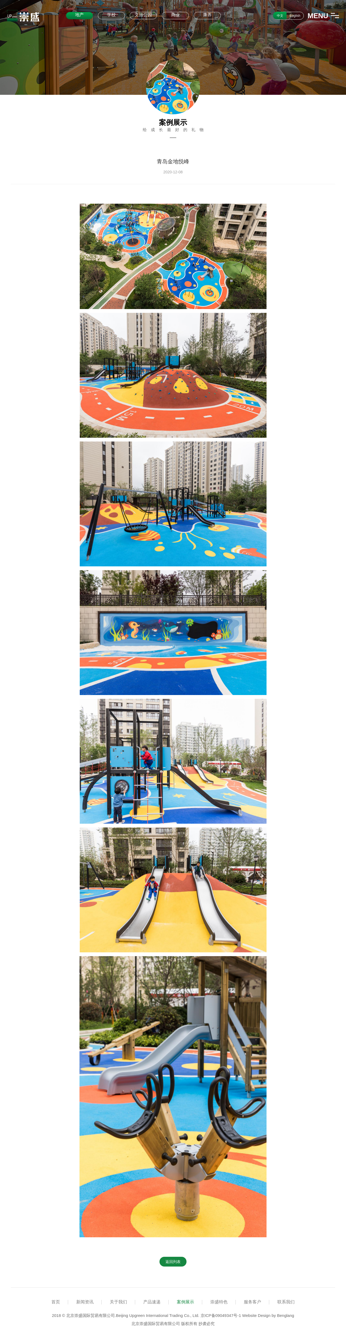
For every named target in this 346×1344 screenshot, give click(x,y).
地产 (79, 14)
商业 (175, 14)
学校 (111, 14)
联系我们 (286, 1302)
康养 (207, 14)
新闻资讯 (85, 1302)
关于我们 (118, 1302)
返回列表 (173, 1261)
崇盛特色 (219, 1302)
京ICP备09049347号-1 (221, 1315)
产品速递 (152, 1302)
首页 (55, 1302)
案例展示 (185, 1302)
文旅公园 (143, 14)
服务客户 (252, 1302)
